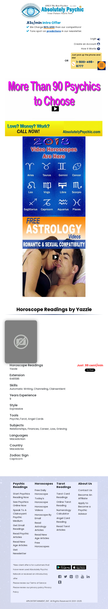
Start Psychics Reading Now (21, 495)
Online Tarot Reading (63, 503)
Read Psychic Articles (21, 535)
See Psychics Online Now (20, 503)
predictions (54, 31)
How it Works (88, 48)
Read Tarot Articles (63, 528)
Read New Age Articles (20, 543)
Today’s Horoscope (41, 500)
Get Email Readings (18, 527)
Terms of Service (38, 583)
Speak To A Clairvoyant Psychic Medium (20, 515)
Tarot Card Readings (63, 495)
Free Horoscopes (42, 544)
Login (93, 38)
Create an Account (85, 44)
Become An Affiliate (85, 496)
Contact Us (85, 490)
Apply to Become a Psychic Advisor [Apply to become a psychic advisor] (84, 508)
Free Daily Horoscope (41, 491)
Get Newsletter (19, 551)
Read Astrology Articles (40, 526)
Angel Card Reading (63, 519)
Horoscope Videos (41, 508)
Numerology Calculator (63, 511)
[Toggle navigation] (102, 65)
